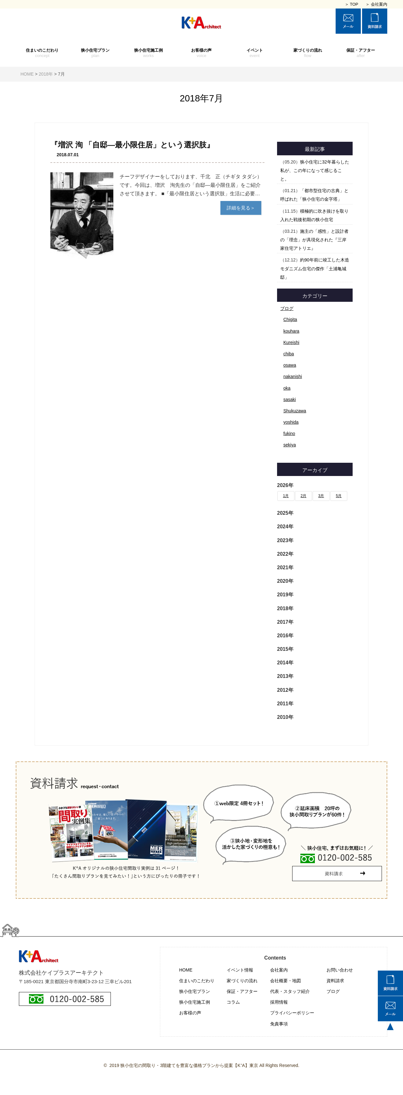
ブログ (286, 308)
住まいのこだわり (42, 53)
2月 (304, 496)
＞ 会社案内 (376, 4)
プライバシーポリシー (292, 1012)
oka (287, 388)
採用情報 (279, 1002)
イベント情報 (240, 969)
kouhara (291, 331)
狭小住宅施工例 (148, 53)
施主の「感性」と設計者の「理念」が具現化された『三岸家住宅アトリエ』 (314, 240)
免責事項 (279, 1023)
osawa (289, 365)
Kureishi (291, 342)
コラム (233, 1002)
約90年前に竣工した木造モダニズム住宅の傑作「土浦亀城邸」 (314, 268)
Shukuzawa (294, 410)
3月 (321, 496)
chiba (288, 353)
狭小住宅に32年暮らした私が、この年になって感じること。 (314, 170)
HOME (185, 969)
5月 (339, 496)
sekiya (289, 444)
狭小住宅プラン (95, 53)
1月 (286, 496)
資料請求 (335, 980)
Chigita (290, 319)
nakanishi (292, 376)
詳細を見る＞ (241, 207)
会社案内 (279, 969)
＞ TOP (351, 4)
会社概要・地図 (285, 980)
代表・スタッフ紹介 (290, 991)
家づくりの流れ (307, 53)
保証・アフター (360, 53)
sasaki (289, 399)
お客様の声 (201, 53)
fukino (289, 433)
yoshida (290, 422)
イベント (254, 53)
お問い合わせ (339, 969)
